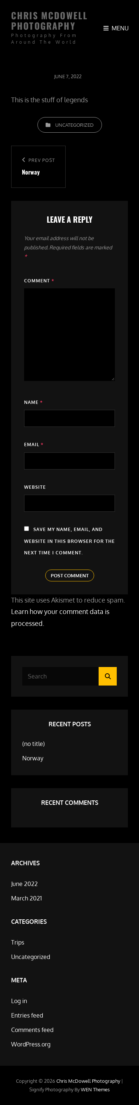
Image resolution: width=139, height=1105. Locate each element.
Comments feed (32, 1029)
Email (33, 444)
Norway (32, 758)
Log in (19, 1001)
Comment (39, 280)
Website (35, 487)
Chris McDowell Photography (49, 20)
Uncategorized (74, 125)
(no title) (33, 743)
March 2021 (26, 898)
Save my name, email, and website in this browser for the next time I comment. (69, 541)
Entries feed (27, 1015)
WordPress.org (30, 1044)
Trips (17, 942)
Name (33, 402)
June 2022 (24, 883)
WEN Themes (95, 1089)
